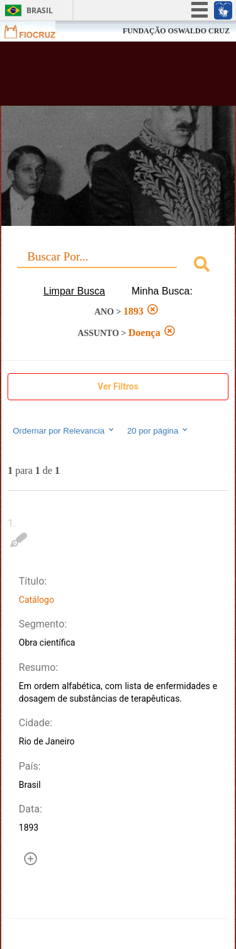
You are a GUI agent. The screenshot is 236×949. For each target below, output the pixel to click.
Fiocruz (37, 31)
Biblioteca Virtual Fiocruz (101, 77)
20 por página (158, 430)
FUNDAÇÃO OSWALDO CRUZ (176, 30)
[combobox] (118, 266)
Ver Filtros (118, 386)
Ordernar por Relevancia (64, 430)
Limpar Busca (74, 291)
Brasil (39, 10)
